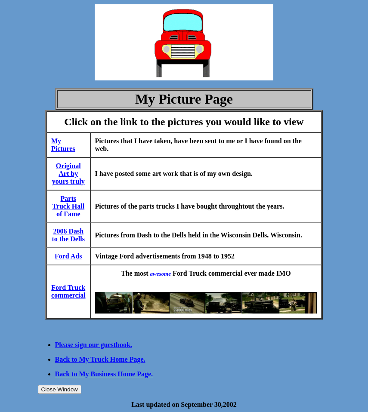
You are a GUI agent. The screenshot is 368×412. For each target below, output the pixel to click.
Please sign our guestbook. (93, 344)
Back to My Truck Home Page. (100, 359)
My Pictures (63, 144)
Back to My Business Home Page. (104, 374)
